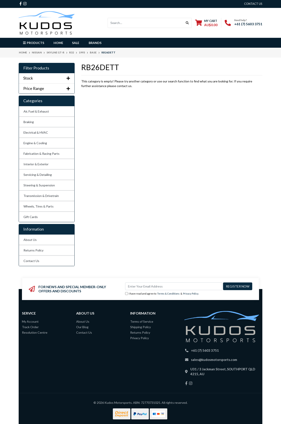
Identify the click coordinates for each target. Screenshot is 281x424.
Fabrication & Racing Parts (41, 153)
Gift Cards (30, 217)
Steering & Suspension (39, 185)
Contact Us (31, 261)
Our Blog (82, 327)
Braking (28, 122)
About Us (30, 240)
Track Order (30, 327)
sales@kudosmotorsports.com (214, 360)
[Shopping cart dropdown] (206, 23)
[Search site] (187, 23)
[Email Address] (173, 286)
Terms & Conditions (168, 293)
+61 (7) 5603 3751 (248, 24)
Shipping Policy (140, 327)
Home (58, 43)
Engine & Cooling (35, 143)
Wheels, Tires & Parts (38, 206)
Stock (46, 78)
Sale (75, 43)
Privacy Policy (190, 293)
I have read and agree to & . (162, 294)
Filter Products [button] (36, 68)
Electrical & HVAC (35, 132)
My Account (30, 321)
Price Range (46, 88)
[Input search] (145, 23)
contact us (253, 3)
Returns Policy (33, 250)
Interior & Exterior (36, 164)
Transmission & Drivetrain (41, 196)
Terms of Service (141, 321)
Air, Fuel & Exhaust (36, 111)
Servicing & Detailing (37, 175)
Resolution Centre (34, 332)
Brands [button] (95, 43)
